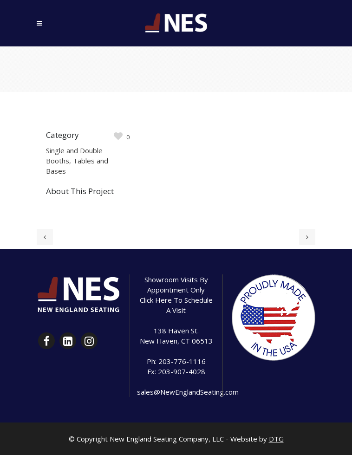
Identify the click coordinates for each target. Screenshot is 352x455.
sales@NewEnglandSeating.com (188, 391)
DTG (276, 438)
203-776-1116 (182, 361)
